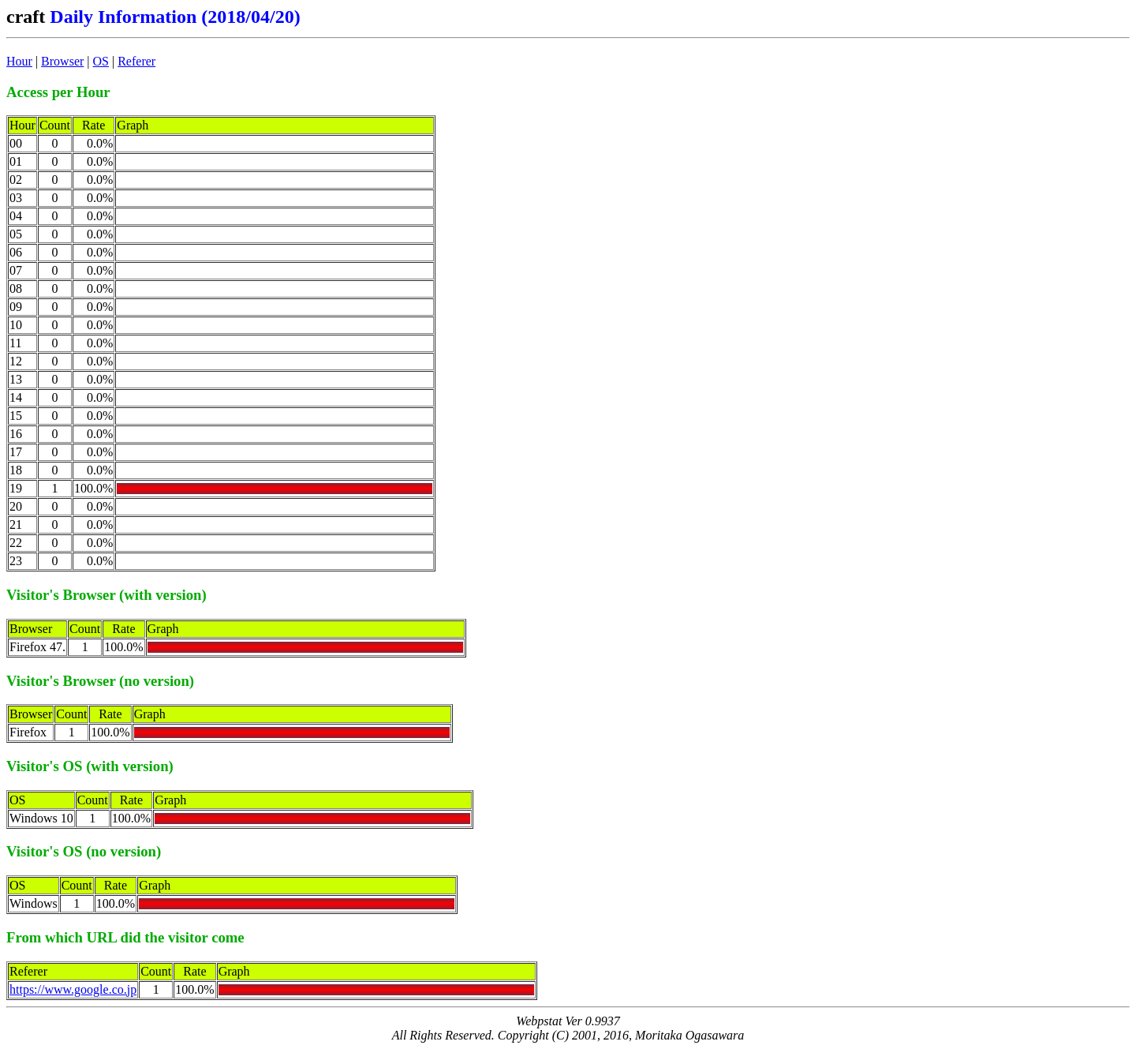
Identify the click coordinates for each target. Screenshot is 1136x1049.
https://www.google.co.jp (72, 989)
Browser (62, 61)
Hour (19, 61)
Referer (136, 61)
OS (101, 61)
